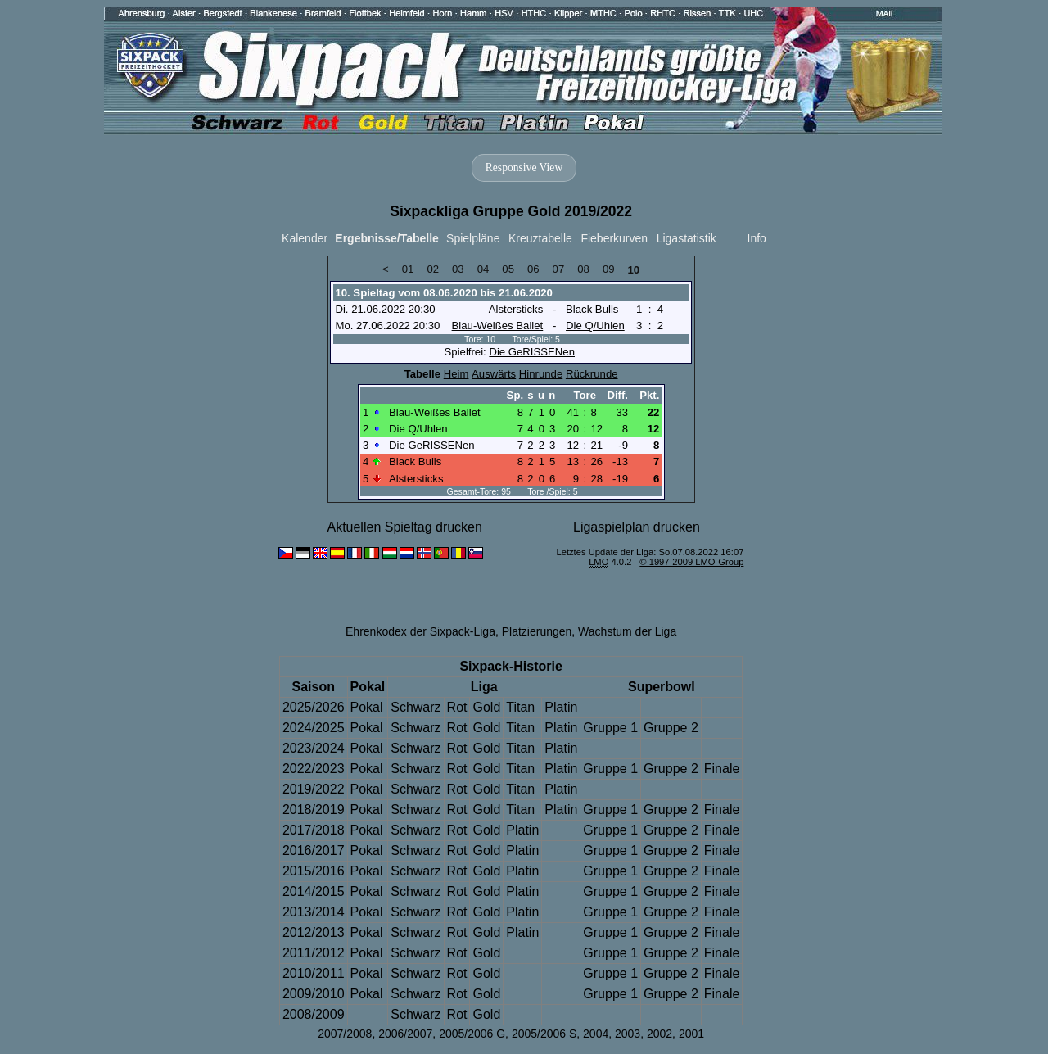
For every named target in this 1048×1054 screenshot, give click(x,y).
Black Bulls (592, 309)
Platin (560, 707)
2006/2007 (405, 1033)
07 (559, 269)
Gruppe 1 (610, 728)
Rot (457, 707)
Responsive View (524, 167)
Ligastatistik (686, 238)
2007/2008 (345, 1033)
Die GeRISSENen (532, 352)
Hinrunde (540, 374)
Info (757, 238)
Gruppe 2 (671, 728)
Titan (520, 707)
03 (458, 269)
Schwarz (415, 707)
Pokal (366, 707)
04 (483, 269)
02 (433, 269)
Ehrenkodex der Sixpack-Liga (420, 631)
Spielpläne (472, 238)
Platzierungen (537, 631)
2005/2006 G (472, 1033)
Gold (486, 707)
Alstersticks (516, 309)
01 (408, 269)
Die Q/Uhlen (595, 325)
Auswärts (494, 374)
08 (583, 269)
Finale (722, 769)
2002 (659, 1033)
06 (533, 269)
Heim (456, 374)
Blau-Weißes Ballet (498, 325)
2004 (595, 1033)
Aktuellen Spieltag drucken (404, 527)
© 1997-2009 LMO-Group (691, 562)
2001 (691, 1033)
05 (508, 269)
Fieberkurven (614, 238)
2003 (627, 1033)
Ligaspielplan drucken (636, 527)
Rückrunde (592, 374)
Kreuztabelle (540, 238)
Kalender (305, 238)
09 (609, 269)
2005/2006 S (544, 1033)
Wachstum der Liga (627, 631)
